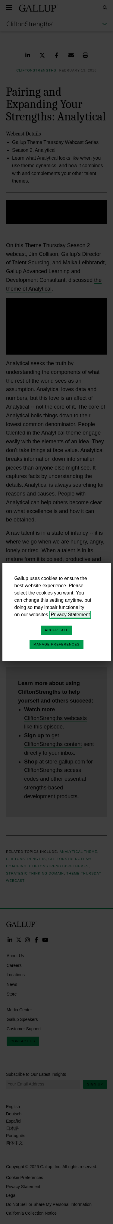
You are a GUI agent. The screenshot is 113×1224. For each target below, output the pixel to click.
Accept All (56, 630)
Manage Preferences (56, 644)
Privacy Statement (70, 614)
